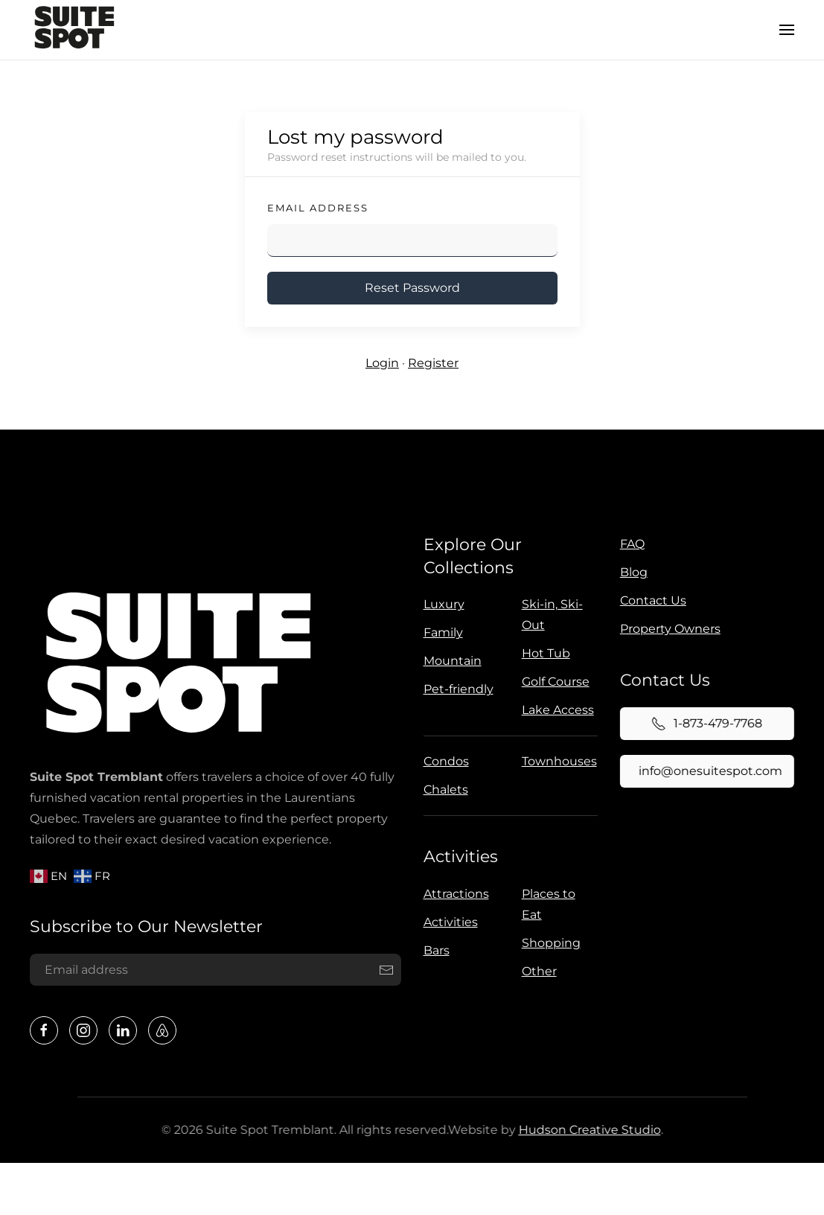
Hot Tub (544, 653)
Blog (634, 572)
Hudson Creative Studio (587, 1130)
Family (441, 632)
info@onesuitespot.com (708, 771)
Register (433, 363)
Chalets (443, 789)
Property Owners (670, 629)
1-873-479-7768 (704, 723)
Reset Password (412, 288)
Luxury (441, 604)
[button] (786, 30)
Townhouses (557, 761)
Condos (444, 761)
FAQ (632, 544)
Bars (434, 950)
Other (536, 971)
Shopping (548, 943)
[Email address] (213, 970)
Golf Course (553, 682)
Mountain (450, 661)
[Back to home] (74, 30)
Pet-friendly (456, 689)
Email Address (317, 208)
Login (382, 363)
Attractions (453, 894)
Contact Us (653, 600)
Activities (458, 856)
